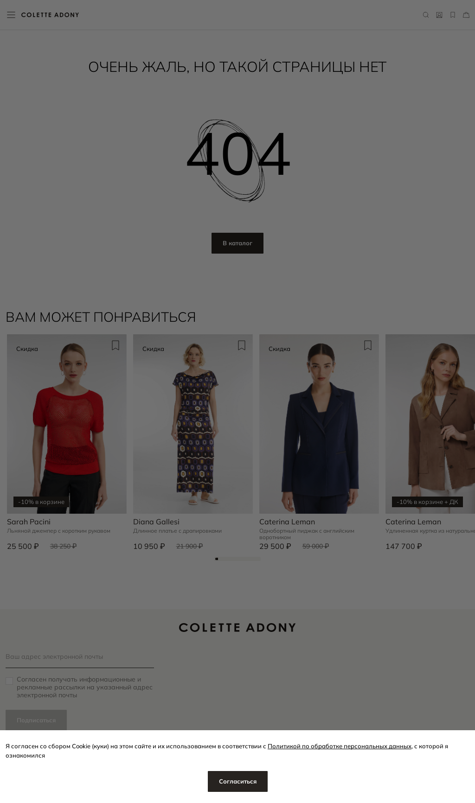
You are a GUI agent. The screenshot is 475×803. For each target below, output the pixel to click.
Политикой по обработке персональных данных (339, 746)
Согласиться (238, 781)
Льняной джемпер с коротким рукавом (58, 531)
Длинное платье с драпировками (177, 531)
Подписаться (36, 720)
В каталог (237, 243)
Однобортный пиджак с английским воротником (306, 534)
